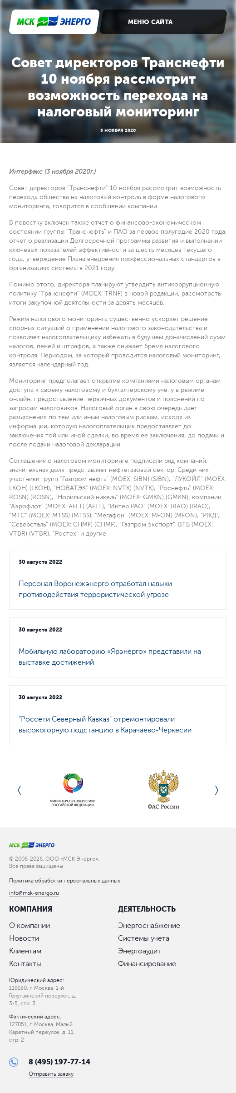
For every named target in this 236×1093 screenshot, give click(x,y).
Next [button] (216, 790)
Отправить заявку (51, 1074)
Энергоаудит (139, 951)
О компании (29, 925)
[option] (72, 790)
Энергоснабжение (149, 925)
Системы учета (143, 938)
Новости (24, 938)
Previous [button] (19, 790)
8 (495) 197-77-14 (59, 1062)
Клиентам (25, 951)
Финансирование (147, 964)
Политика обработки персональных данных (64, 880)
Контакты (25, 964)
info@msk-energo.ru (34, 893)
